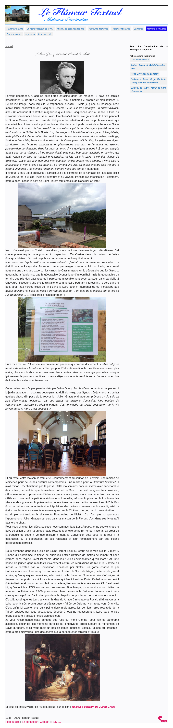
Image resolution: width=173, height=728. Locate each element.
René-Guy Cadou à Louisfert (144, 74)
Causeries (138, 29)
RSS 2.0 (56, 721)
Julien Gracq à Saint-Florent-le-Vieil (148, 67)
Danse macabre (14, 34)
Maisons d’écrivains (156, 29)
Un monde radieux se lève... (40, 29)
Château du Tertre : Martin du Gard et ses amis (148, 89)
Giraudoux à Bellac (140, 59)
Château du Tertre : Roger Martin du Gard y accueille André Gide (148, 81)
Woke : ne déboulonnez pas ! (71, 29)
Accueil (9, 46)
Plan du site (12, 721)
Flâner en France (14, 29)
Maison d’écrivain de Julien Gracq (93, 706)
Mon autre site (45, 34)
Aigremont (30, 34)
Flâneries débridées (98, 29)
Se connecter (30, 721)
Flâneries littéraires (121, 29)
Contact (44, 721)
